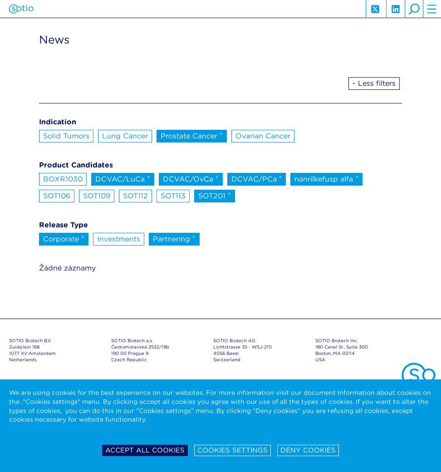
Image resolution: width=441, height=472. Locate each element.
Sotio (21, 9)
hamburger (432, 9)
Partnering (174, 238)
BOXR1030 (63, 179)
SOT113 (173, 196)
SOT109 (96, 196)
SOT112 (135, 196)
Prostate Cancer (192, 135)
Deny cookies (308, 450)
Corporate (63, 238)
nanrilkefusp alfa (326, 178)
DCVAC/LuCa (122, 178)
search (414, 9)
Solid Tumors (66, 136)
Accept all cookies (145, 450)
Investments (118, 239)
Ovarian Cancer (262, 136)
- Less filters (374, 83)
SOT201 (214, 195)
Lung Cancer (125, 136)
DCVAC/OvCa (191, 178)
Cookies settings (232, 450)
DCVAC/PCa (256, 178)
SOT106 (56, 196)
